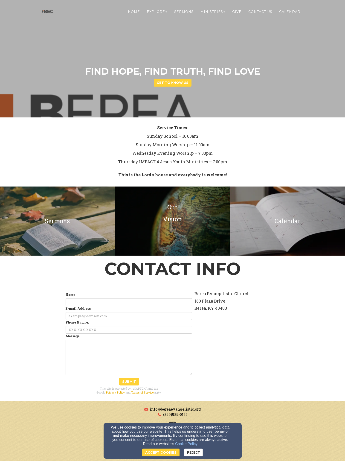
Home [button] (134, 13)
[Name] (129, 302)
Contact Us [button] (260, 13)
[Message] (129, 357)
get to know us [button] (172, 83)
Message (72, 336)
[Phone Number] (129, 330)
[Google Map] (249, 358)
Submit (129, 381)
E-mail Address (78, 308)
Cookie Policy (186, 444)
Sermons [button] (184, 13)
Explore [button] (157, 13)
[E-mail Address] (129, 316)
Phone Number (78, 322)
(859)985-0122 (175, 414)
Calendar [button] (289, 13)
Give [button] (236, 13)
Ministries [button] (212, 13)
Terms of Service (142, 392)
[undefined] (57, 221)
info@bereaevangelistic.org (175, 409)
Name (70, 294)
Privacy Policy (115, 392)
